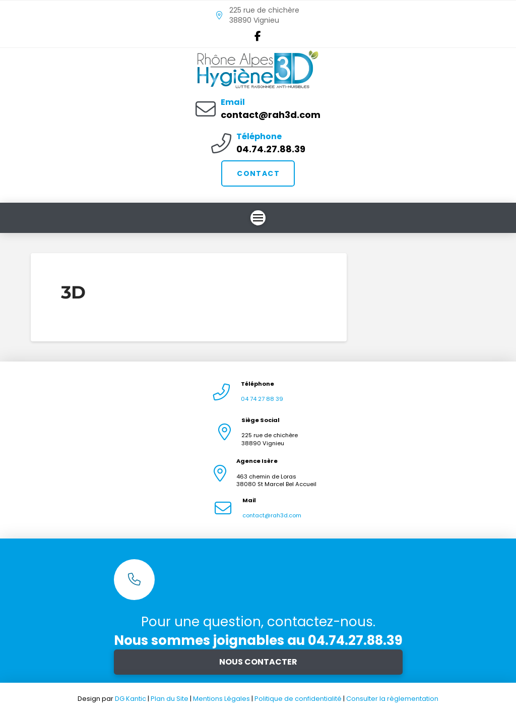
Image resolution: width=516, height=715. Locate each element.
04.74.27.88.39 (270, 149)
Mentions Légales (222, 698)
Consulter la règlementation (392, 698)
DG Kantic (130, 698)
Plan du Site (169, 698)
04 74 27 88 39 (262, 399)
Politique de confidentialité (298, 698)
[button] (258, 217)
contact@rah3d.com (270, 114)
